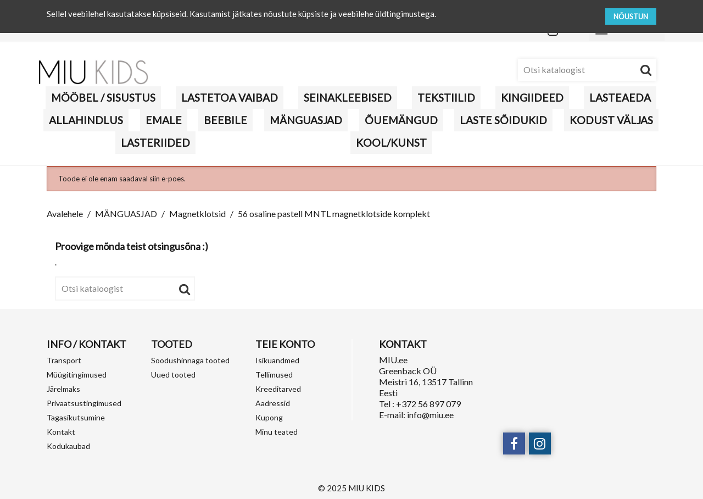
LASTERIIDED (155, 142)
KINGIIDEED (532, 97)
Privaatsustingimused (84, 403)
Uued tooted (173, 374)
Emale (164, 120)
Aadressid (272, 403)
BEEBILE (225, 120)
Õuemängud (401, 120)
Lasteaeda (620, 97)
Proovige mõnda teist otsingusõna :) (131, 246)
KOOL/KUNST (391, 142)
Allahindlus (86, 120)
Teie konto (285, 344)
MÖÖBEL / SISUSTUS (103, 97)
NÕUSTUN (630, 16)
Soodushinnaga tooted (190, 360)
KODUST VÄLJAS (611, 120)
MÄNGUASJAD (306, 120)
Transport (64, 360)
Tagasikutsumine (76, 417)
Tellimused (274, 374)
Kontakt (61, 431)
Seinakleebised (348, 97)
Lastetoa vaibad (229, 97)
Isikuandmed (277, 360)
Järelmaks (63, 388)
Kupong (269, 417)
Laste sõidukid (503, 120)
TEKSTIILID (446, 97)
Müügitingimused (77, 374)
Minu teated (276, 431)
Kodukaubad (68, 446)
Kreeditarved (278, 388)
